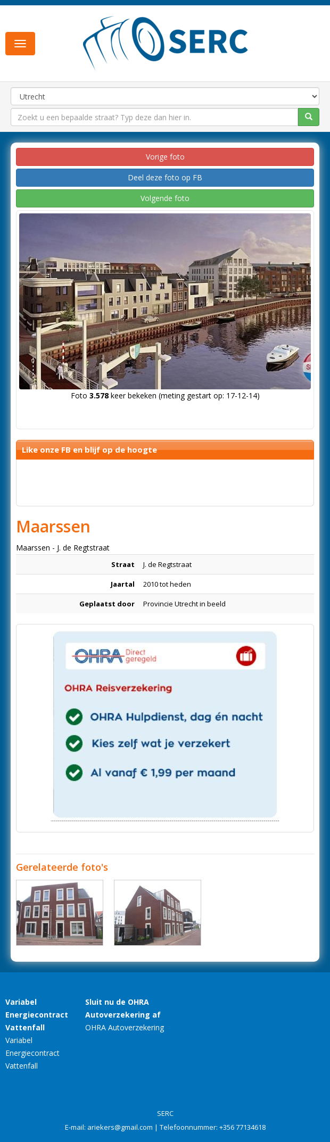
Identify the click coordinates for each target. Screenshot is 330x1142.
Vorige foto (165, 157)
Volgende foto (165, 198)
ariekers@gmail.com (120, 1127)
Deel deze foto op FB (165, 177)
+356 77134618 (242, 1127)
